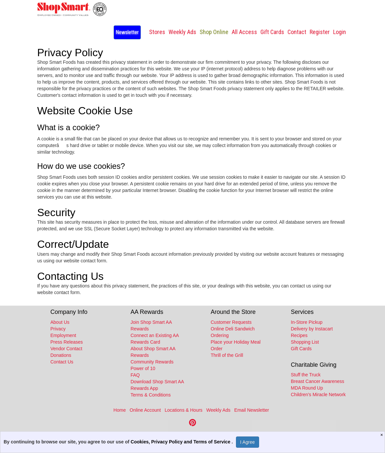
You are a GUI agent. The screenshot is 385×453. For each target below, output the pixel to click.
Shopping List (305, 342)
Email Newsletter (251, 410)
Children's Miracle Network (318, 394)
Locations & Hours (183, 410)
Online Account (145, 410)
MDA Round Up (307, 388)
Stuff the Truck (306, 374)
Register (320, 31)
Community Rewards (152, 361)
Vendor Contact (67, 348)
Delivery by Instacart (312, 328)
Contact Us (62, 361)
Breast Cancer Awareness (317, 381)
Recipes (299, 335)
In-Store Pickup (307, 322)
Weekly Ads (218, 410)
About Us (60, 322)
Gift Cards (272, 31)
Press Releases (67, 342)
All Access (244, 31)
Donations (61, 355)
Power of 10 (143, 368)
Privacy (58, 328)
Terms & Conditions (151, 394)
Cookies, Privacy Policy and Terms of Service (181, 441)
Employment (63, 335)
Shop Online (214, 31)
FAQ (135, 375)
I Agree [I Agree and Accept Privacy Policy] (247, 442)
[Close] (382, 435)
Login (339, 31)
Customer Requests (231, 322)
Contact (297, 31)
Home (119, 410)
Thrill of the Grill (227, 355)
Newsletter (127, 32)
